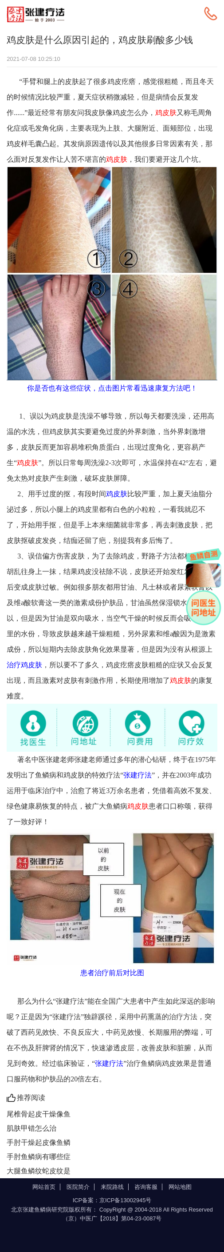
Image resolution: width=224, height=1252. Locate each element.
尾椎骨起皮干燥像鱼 (39, 1114)
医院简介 (78, 1187)
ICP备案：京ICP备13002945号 (112, 1200)
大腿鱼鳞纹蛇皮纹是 (39, 1171)
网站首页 (43, 1187)
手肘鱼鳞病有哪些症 (39, 1156)
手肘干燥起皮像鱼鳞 (39, 1142)
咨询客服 (145, 1187)
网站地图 (180, 1187)
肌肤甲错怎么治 (31, 1128)
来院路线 (112, 1187)
